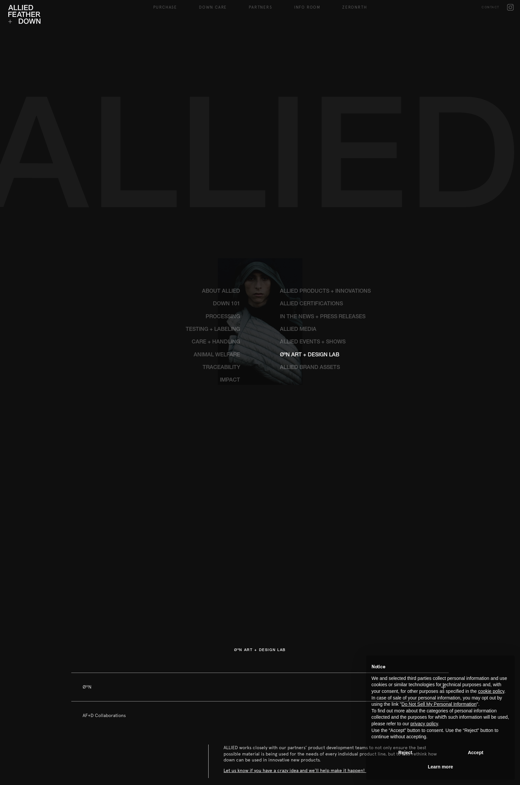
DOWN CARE (213, 7)
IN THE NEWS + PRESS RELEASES (322, 250)
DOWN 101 (226, 237)
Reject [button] (405, 752)
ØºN (87, 620)
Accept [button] (476, 752)
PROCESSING (223, 250)
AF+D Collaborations (104, 648)
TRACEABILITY (221, 301)
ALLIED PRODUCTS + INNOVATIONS (325, 225)
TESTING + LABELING (213, 263)
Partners (260, 7)
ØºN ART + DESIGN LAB (309, 288)
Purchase (165, 7)
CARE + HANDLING (216, 275)
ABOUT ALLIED (221, 225)
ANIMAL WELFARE (217, 288)
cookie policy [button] (491, 691)
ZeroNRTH (354, 7)
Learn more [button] (440, 766)
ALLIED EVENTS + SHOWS (313, 275)
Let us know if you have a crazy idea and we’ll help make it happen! (295, 703)
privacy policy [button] (424, 723)
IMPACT (230, 314)
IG (510, 7)
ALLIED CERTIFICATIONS (311, 237)
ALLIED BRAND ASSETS (310, 301)
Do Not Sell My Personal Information (439, 704)
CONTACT (490, 7)
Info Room (307, 7)
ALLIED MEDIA (298, 263)
